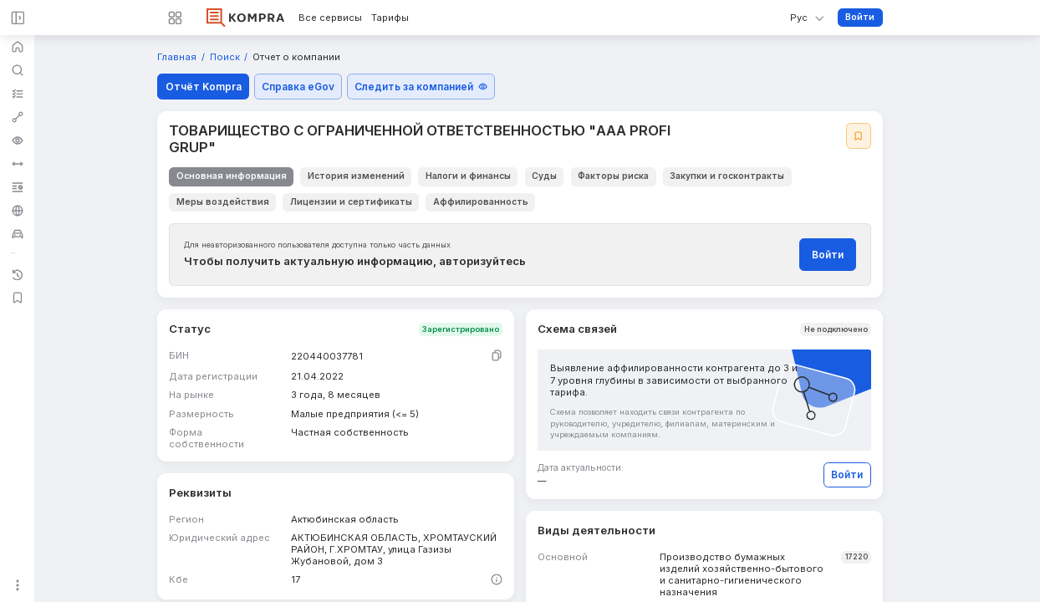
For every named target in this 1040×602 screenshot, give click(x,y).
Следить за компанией (420, 86)
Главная (178, 57)
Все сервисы (330, 18)
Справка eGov (298, 86)
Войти (859, 17)
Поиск (226, 57)
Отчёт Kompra (204, 86)
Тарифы (390, 18)
